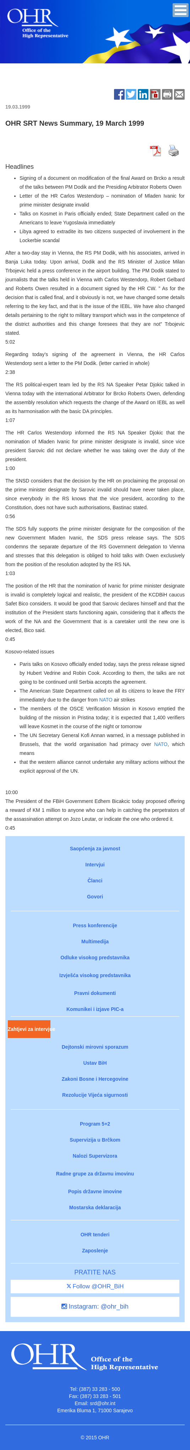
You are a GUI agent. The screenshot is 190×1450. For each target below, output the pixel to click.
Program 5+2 (95, 1124)
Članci (94, 880)
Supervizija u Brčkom (95, 1140)
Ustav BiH (95, 1063)
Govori (95, 896)
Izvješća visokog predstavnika (95, 975)
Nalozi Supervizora (95, 1156)
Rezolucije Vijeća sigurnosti (95, 1095)
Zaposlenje (95, 1250)
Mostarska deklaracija (95, 1207)
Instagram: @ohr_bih (94, 1306)
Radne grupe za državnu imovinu (95, 1174)
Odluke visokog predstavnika (95, 957)
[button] (180, 10)
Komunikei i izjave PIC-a (95, 1009)
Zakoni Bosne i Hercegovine (95, 1079)
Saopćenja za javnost (95, 848)
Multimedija (95, 941)
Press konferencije (95, 925)
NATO (106, 700)
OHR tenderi (95, 1234)
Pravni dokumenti (95, 993)
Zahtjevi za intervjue (29, 1029)
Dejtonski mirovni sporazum (95, 1047)
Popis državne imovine (95, 1191)
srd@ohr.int (102, 1403)
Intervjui (94, 864)
